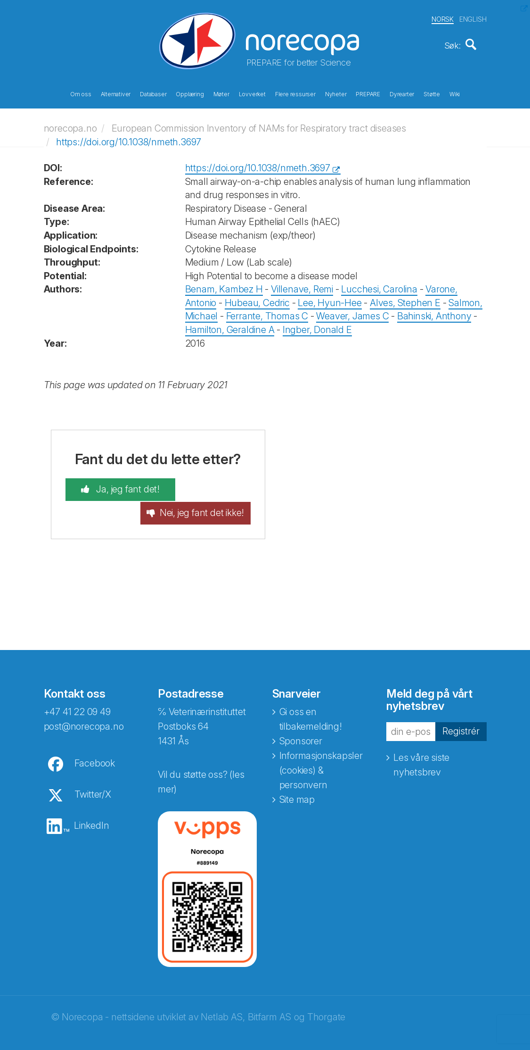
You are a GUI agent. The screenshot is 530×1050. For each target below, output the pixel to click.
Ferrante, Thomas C (267, 313)
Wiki (454, 93)
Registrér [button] (461, 718)
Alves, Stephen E (405, 299)
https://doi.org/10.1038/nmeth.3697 (128, 138)
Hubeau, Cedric (257, 299)
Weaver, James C (352, 313)
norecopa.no (70, 125)
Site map (297, 786)
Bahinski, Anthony (434, 313)
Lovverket (252, 93)
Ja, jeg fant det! (116, 486)
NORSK (443, 18)
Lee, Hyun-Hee (329, 299)
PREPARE (368, 93)
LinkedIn (91, 812)
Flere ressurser (295, 93)
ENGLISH (473, 18)
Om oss (80, 93)
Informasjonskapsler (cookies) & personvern (321, 757)
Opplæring (190, 93)
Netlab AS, (223, 1004)
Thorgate (326, 1004)
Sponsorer (300, 728)
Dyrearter (402, 93)
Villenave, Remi (302, 286)
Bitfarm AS (269, 1004)
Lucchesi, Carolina (379, 286)
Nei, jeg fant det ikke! (213, 493)
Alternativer (116, 93)
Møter (221, 93)
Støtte (432, 93)
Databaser (153, 93)
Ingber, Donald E (317, 326)
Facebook (94, 750)
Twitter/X (92, 781)
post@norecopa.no (84, 713)
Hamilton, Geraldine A (230, 326)
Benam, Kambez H (224, 286)
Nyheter (336, 93)
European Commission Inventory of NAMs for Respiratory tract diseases (259, 125)
